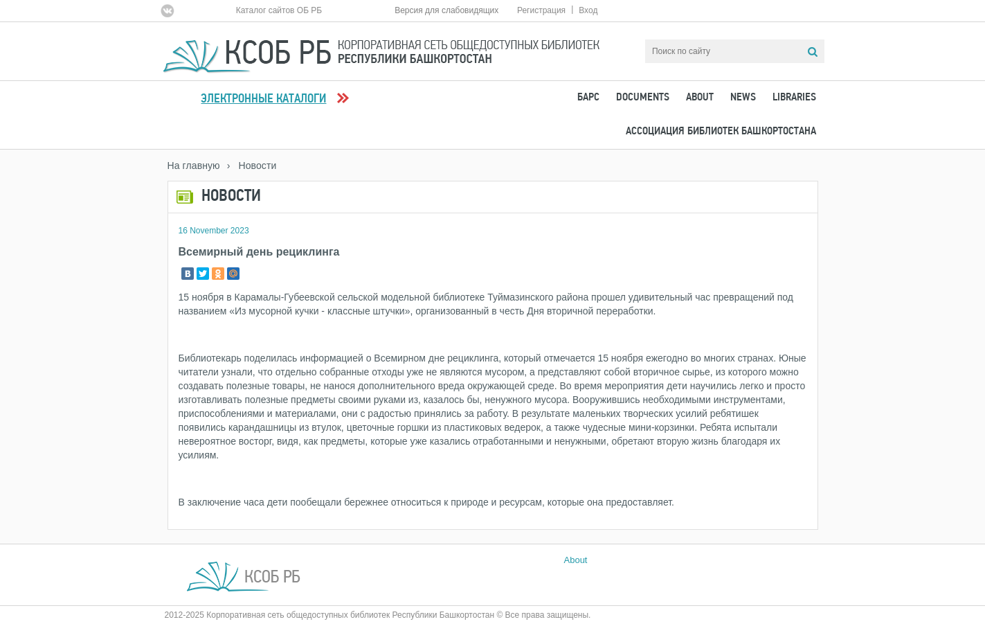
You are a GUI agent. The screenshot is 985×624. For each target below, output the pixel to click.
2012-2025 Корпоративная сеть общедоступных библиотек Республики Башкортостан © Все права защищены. (378, 615)
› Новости (252, 165)
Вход (588, 10)
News (743, 97)
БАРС (588, 97)
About (700, 97)
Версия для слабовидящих (446, 10)
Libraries (794, 97)
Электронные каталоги (263, 99)
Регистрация (541, 10)
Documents (642, 97)
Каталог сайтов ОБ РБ (279, 10)
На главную (194, 165)
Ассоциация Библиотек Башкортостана (721, 131)
